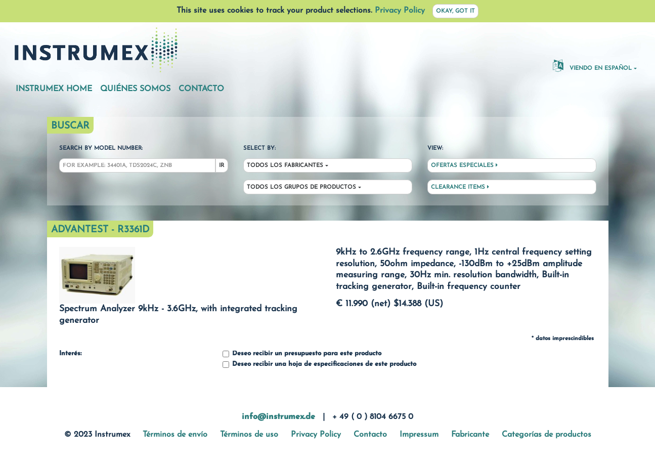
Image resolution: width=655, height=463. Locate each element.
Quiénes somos (135, 89)
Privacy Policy (400, 11)
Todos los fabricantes (285, 166)
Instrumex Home (54, 89)
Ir (221, 166)
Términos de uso (249, 435)
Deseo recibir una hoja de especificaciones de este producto (319, 364)
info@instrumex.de (278, 417)
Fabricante (470, 435)
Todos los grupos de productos (301, 187)
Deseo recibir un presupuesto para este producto (302, 354)
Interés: (70, 354)
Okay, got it (455, 11)
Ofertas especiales (464, 165)
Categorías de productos (546, 435)
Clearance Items (460, 187)
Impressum (419, 435)
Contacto (201, 89)
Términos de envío (175, 435)
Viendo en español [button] (592, 65)
